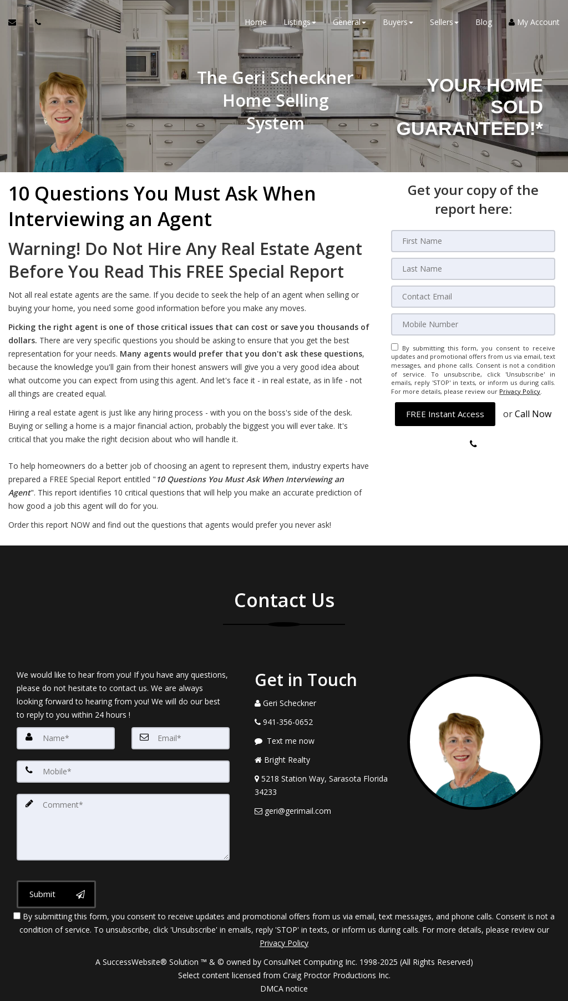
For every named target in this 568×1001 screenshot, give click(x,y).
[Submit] (56, 894)
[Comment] (123, 827)
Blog (483, 22)
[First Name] (473, 241)
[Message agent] (322, 741)
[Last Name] (473, 269)
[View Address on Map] (322, 785)
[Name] (66, 738)
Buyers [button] (398, 22)
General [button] (349, 22)
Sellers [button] (444, 22)
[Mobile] (473, 324)
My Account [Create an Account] (534, 22)
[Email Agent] (17, 22)
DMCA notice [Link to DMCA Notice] (284, 988)
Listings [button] (299, 22)
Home (256, 22)
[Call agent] (35, 22)
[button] (445, 414)
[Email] (473, 297)
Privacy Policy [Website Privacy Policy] (519, 391)
